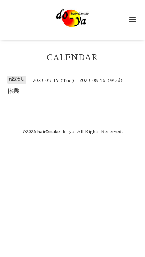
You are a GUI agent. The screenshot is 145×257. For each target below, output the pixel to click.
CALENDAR (72, 58)
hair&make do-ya (56, 132)
